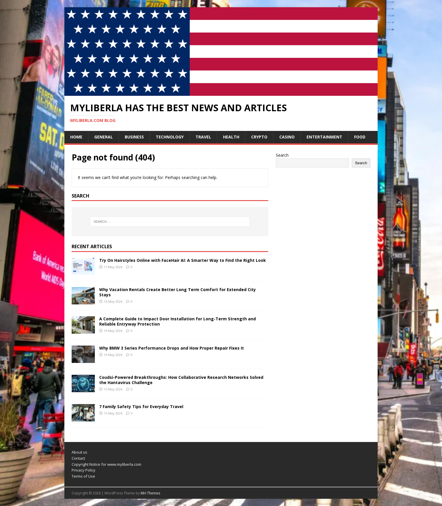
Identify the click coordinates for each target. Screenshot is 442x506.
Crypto (259, 137)
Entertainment (324, 137)
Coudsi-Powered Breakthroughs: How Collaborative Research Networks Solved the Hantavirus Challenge (181, 380)
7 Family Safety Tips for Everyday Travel (141, 406)
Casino (287, 137)
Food (359, 137)
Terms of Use (83, 476)
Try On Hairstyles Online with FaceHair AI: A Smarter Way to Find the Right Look (182, 260)
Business (134, 137)
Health (231, 137)
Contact (78, 458)
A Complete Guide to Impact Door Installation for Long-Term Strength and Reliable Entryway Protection (177, 321)
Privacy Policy (83, 470)
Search (282, 155)
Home (76, 137)
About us (79, 452)
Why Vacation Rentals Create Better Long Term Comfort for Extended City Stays (177, 292)
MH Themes (150, 493)
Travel (203, 137)
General (103, 137)
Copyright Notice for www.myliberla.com (106, 464)
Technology (170, 137)
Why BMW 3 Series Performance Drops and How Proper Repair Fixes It (171, 348)
